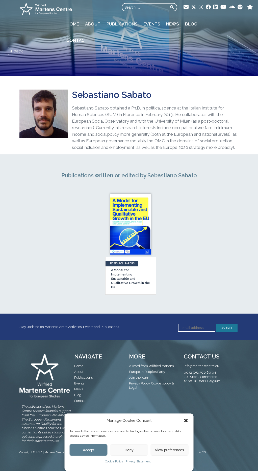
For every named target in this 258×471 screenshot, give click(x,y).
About (92, 23)
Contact (76, 40)
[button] (186, 420)
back (16, 50)
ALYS (202, 452)
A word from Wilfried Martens (151, 366)
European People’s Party (147, 372)
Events (151, 23)
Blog (191, 23)
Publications (121, 23)
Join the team (139, 377)
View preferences (169, 450)
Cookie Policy (114, 461)
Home (72, 23)
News (172, 23)
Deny (128, 450)
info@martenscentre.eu (201, 366)
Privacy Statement (138, 461)
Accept (88, 450)
